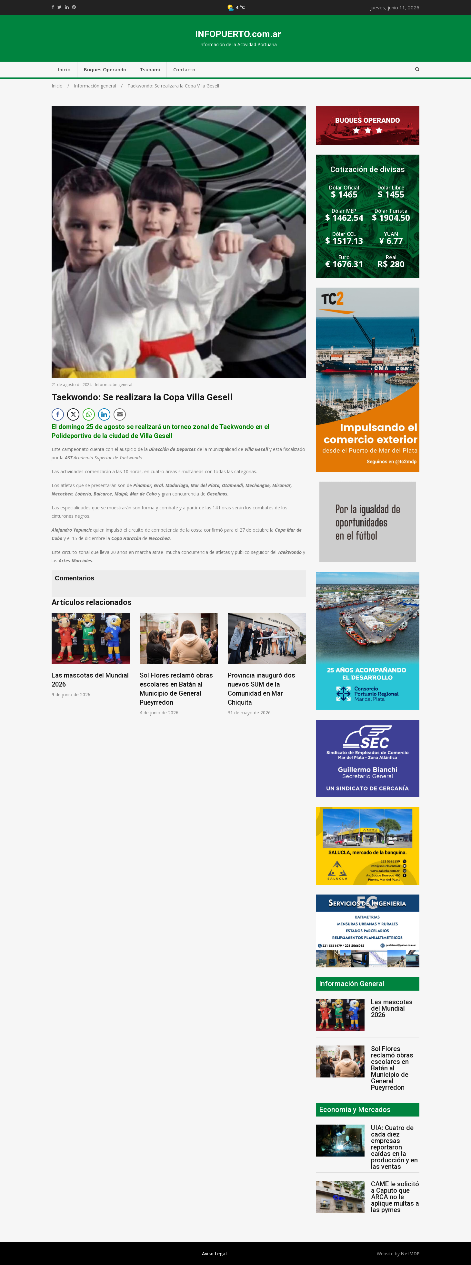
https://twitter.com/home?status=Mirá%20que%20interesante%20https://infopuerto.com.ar (59, 7)
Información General (351, 984)
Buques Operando (105, 69)
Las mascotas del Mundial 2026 (392, 1008)
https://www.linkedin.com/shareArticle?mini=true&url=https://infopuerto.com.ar (67, 7)
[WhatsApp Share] (89, 414)
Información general (113, 384)
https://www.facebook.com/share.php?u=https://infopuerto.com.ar (53, 7)
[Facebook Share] (58, 414)
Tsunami (150, 69)
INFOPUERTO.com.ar (238, 34)
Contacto (184, 69)
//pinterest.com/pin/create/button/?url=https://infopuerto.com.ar (74, 7)
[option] (91, 655)
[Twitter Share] (73, 414)
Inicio (64, 69)
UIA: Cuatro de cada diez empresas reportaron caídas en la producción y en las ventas (394, 1147)
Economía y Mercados (355, 1110)
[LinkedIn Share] (104, 414)
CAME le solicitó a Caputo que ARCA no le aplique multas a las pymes (395, 1197)
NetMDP (410, 1253)
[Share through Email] (120, 414)
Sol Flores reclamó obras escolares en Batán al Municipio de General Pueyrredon (392, 1068)
